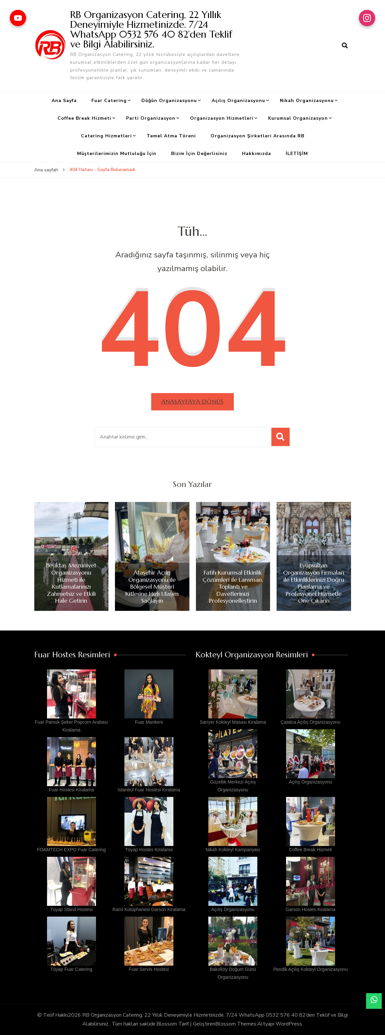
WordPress (289, 1023)
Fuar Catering (109, 100)
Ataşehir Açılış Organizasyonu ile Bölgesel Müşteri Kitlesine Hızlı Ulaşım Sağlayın (152, 586)
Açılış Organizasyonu (238, 100)
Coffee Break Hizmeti (84, 118)
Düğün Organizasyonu (169, 100)
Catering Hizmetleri (106, 136)
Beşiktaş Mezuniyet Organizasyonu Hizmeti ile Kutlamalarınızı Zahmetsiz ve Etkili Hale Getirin (71, 583)
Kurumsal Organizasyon (298, 118)
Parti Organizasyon (150, 118)
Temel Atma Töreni (171, 136)
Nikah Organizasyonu (307, 100)
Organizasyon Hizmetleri (221, 118)
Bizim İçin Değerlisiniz (199, 153)
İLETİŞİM (297, 153)
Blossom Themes (235, 1023)
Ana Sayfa (64, 100)
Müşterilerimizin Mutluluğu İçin (116, 153)
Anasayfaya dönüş (192, 401)
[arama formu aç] (345, 46)
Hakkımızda (256, 153)
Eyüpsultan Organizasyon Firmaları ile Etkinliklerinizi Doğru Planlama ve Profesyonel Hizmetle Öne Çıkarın (313, 583)
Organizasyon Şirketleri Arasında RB (257, 136)
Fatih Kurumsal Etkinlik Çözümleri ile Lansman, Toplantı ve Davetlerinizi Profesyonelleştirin (232, 586)
